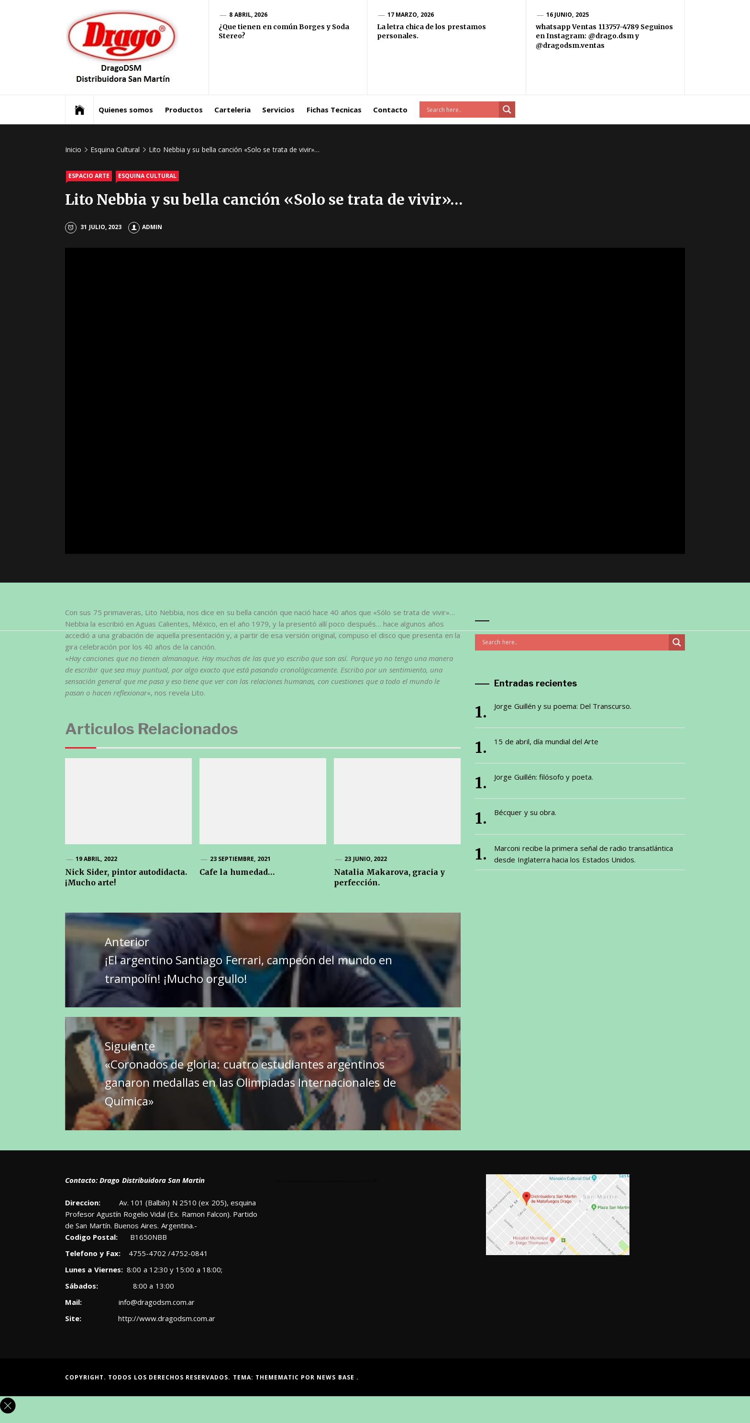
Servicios (278, 109)
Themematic (278, 1377)
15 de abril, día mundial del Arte (546, 741)
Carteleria (232, 109)
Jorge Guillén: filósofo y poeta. (543, 777)
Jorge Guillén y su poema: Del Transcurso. (562, 706)
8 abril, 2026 (248, 15)
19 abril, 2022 (96, 859)
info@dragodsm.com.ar (156, 1302)
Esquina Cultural (147, 176)
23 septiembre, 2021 (240, 859)
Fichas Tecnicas (334, 109)
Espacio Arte (89, 176)
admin (145, 227)
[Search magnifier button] (507, 109)
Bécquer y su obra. (525, 812)
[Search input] (461, 109)
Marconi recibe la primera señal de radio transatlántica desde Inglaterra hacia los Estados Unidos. (583, 853)
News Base (336, 1377)
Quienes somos (126, 109)
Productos (184, 109)
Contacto (390, 109)
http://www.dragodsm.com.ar (166, 1318)
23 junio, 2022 (365, 859)
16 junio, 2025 (567, 15)
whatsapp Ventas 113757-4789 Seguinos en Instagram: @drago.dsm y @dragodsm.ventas (604, 36)
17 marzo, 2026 (410, 15)
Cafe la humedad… (237, 872)
